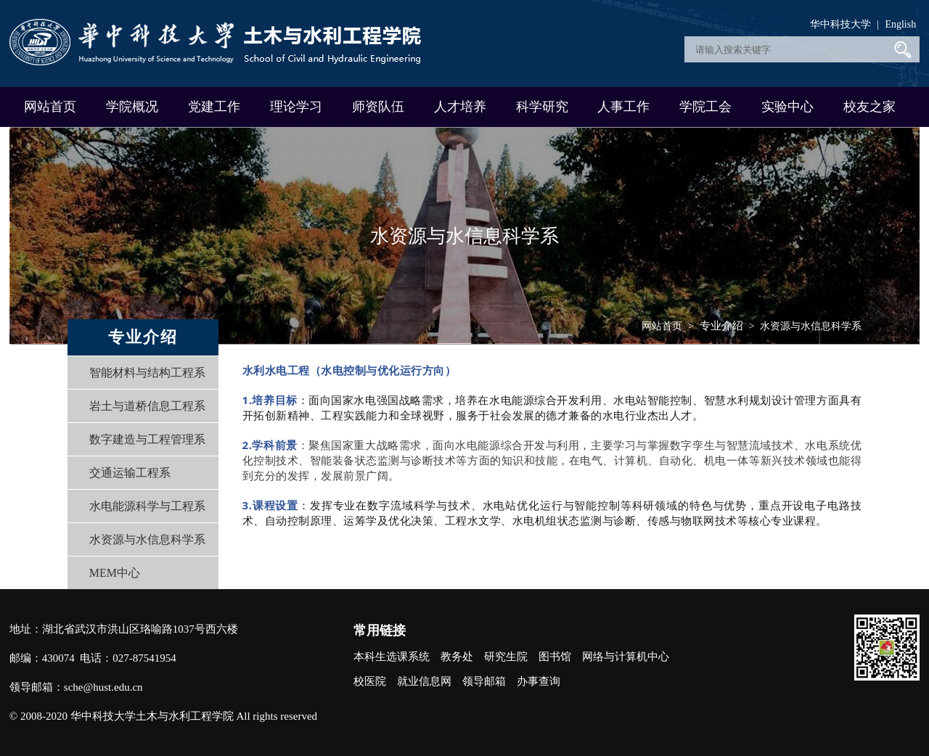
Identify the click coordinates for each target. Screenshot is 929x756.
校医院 (369, 681)
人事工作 (623, 106)
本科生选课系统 (391, 656)
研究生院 (506, 656)
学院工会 (705, 106)
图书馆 (555, 656)
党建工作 (214, 106)
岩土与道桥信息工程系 (147, 406)
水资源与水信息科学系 (147, 539)
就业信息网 (424, 681)
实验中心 (787, 106)
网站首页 (50, 106)
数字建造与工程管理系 (147, 439)
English (900, 24)
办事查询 (538, 681)
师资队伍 (378, 106)
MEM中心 (114, 573)
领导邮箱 (484, 681)
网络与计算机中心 (625, 656)
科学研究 (542, 106)
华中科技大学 (840, 24)
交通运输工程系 (130, 473)
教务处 (457, 656)
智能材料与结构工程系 (147, 372)
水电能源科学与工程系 (147, 506)
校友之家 (869, 106)
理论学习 (296, 106)
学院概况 (132, 106)
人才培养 (460, 106)
